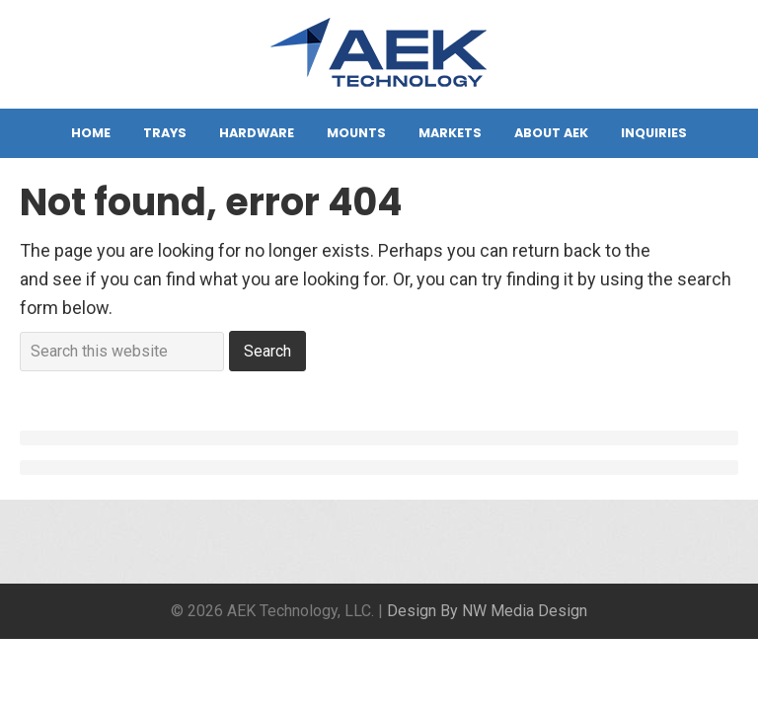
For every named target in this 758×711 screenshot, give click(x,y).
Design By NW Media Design (487, 610)
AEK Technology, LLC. (379, 59)
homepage (696, 250)
